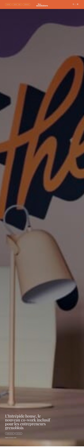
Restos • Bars (17, 4)
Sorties (8, 4)
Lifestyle (26, 4)
